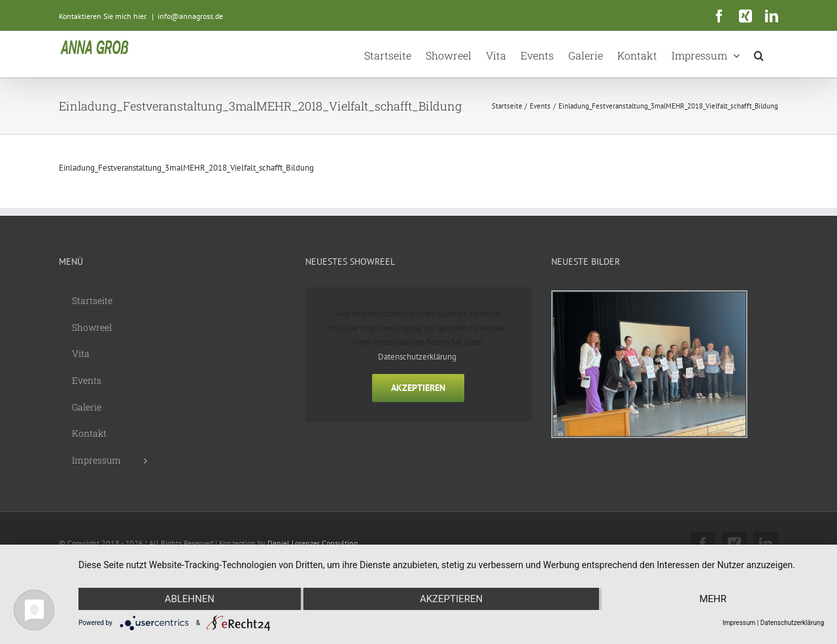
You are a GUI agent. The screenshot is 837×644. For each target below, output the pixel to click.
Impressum (739, 622)
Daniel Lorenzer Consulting (312, 543)
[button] (759, 54)
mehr (712, 599)
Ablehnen (189, 599)
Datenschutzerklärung (417, 356)
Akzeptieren (418, 388)
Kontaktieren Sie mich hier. (103, 16)
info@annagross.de (190, 16)
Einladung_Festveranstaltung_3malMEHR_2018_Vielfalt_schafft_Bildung (186, 167)
